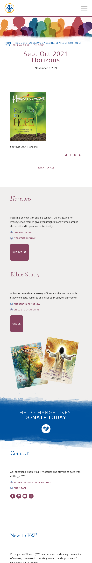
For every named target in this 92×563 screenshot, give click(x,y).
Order (16, 323)
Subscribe (19, 252)
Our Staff (20, 488)
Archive (25, 238)
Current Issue (23, 233)
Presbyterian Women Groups (32, 483)
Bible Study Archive (26, 310)
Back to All (46, 167)
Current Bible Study (27, 304)
